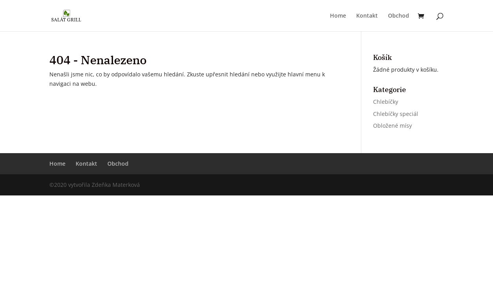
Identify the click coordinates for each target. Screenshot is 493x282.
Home (338, 16)
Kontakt (367, 16)
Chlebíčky (385, 101)
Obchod (398, 16)
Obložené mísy (392, 125)
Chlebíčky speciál (395, 114)
